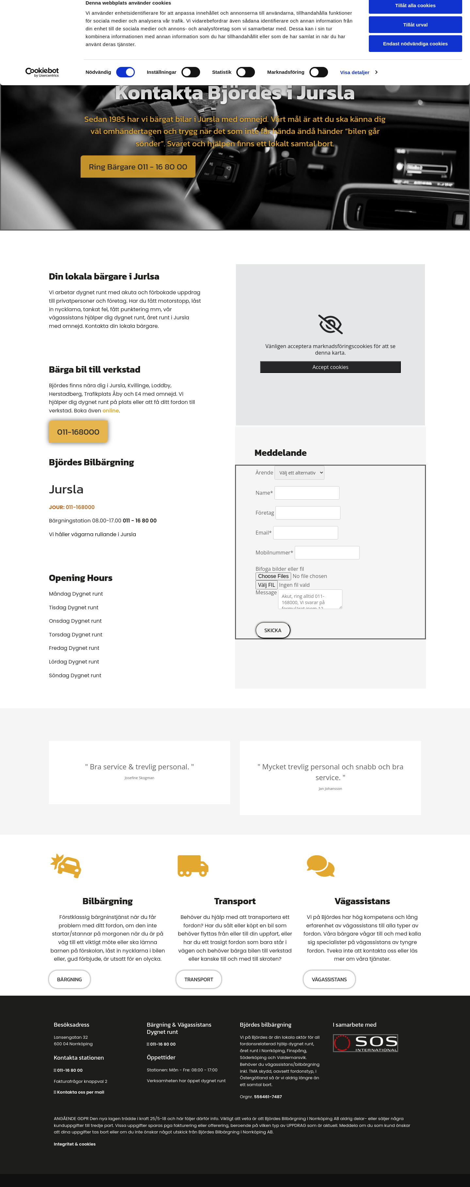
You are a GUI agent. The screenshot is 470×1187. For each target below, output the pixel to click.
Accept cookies (330, 367)
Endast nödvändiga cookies (415, 54)
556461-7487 (268, 1097)
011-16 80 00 (70, 1070)
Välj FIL (266, 584)
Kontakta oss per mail (80, 1092)
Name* (264, 492)
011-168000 (80, 507)
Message (266, 592)
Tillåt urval (415, 35)
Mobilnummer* (274, 552)
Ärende (264, 472)
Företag (265, 512)
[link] (330, 324)
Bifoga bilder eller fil (280, 568)
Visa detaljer (354, 83)
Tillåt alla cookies (415, 16)
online (110, 410)
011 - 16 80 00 (140, 520)
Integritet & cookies (75, 1144)
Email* (264, 532)
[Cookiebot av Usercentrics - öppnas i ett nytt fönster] (42, 83)
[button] (138, 166)
